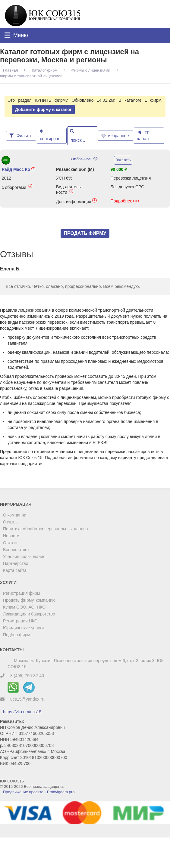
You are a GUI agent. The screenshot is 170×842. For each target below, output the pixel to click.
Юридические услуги (23, 627)
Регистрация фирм (21, 593)
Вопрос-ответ (16, 549)
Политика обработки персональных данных (45, 528)
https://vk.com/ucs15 (22, 711)
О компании (14, 515)
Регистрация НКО (20, 620)
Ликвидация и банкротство (29, 614)
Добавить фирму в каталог (43, 109)
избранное (115, 135)
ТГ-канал (144, 135)
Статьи (10, 542)
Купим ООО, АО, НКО (24, 607)
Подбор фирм (16, 634)
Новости (11, 535)
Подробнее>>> (125, 201)
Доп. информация (76, 201)
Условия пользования (24, 556)
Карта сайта (15, 570)
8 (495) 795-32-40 (27, 675)
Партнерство (15, 563)
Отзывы (10, 522)
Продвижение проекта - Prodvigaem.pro (38, 792)
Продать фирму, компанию (29, 600)
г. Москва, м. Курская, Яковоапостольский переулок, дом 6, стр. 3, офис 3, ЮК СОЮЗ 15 (86, 663)
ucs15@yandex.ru (27, 699)
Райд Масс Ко (18, 169)
